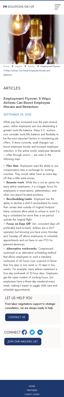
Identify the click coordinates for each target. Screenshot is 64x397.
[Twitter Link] (32, 332)
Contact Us (17, 317)
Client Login (32, 394)
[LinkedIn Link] (40, 332)
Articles (31, 66)
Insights (18, 66)
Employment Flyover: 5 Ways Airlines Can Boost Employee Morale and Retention (31, 70)
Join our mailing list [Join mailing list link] (23, 341)
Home (6, 66)
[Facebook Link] (24, 332)
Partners (32, 390)
